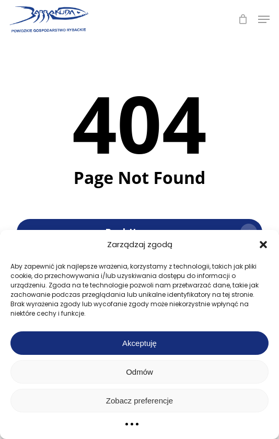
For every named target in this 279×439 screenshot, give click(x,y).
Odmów (139, 371)
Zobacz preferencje (139, 400)
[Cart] (243, 19)
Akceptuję (139, 343)
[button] (263, 244)
